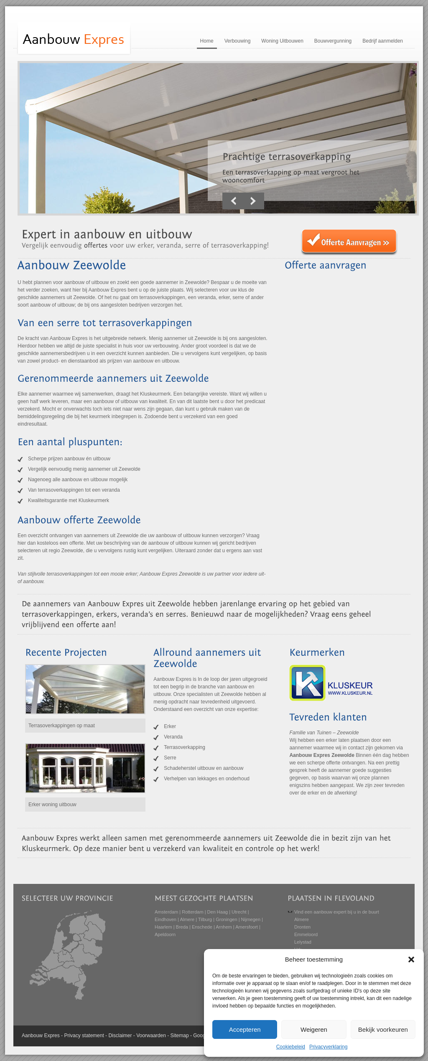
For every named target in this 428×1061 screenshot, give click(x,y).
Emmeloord (306, 934)
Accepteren (245, 1029)
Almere (187, 919)
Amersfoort (246, 926)
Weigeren (314, 1029)
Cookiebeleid (290, 1047)
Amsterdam (166, 911)
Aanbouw (32, 1035)
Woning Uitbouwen (282, 41)
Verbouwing (237, 41)
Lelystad (302, 941)
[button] (411, 959)
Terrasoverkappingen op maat (61, 725)
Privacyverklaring (328, 1047)
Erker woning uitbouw (52, 804)
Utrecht (239, 911)
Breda (182, 926)
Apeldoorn (165, 934)
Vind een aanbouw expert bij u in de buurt (336, 911)
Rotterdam (192, 911)
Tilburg (205, 919)
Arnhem (224, 926)
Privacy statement (84, 1035)
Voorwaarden (151, 1035)
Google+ (202, 1035)
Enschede (202, 926)
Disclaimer (120, 1035)
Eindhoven (165, 919)
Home (207, 41)
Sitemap (180, 1035)
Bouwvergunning (333, 41)
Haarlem (163, 926)
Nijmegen (250, 919)
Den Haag (217, 911)
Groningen (226, 919)
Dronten (302, 926)
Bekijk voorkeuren (383, 1029)
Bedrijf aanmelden (382, 41)
